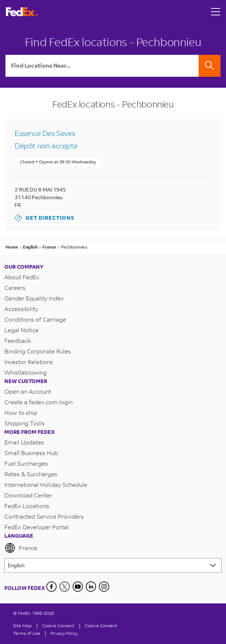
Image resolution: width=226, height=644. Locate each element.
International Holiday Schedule (45, 484)
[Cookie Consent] (58, 625)
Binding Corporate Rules (37, 351)
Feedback (17, 340)
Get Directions (44, 217)
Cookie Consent (101, 625)
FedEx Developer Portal (36, 527)
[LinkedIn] (91, 587)
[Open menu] (216, 11)
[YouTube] (78, 587)
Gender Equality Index (34, 298)
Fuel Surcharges (26, 463)
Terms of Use (26, 633)
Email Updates (24, 442)
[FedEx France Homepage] (22, 11)
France (20, 548)
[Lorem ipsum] (113, 565)
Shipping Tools (24, 423)
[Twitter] (65, 587)
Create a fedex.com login (38, 402)
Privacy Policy (64, 633)
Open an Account (27, 391)
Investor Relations (28, 361)
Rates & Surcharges (30, 474)
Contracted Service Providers (44, 516)
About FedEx (21, 277)
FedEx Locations (26, 505)
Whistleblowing (25, 372)
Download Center (28, 495)
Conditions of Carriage (35, 319)
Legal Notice (21, 330)
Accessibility (21, 308)
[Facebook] (51, 587)
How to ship (20, 412)
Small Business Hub (31, 453)
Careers (15, 287)
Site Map (22, 625)
